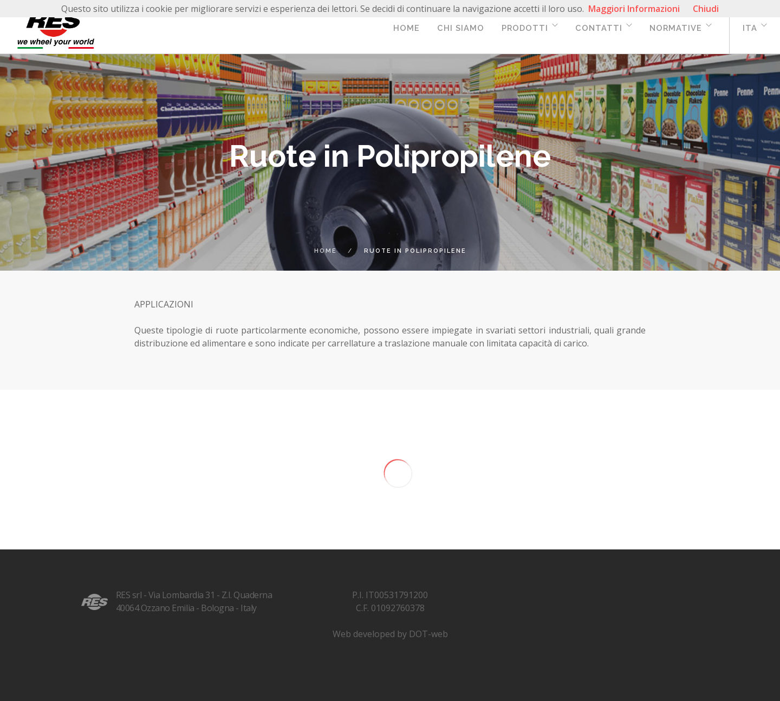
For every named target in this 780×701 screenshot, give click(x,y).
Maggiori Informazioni (634, 9)
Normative (675, 27)
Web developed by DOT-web (390, 634)
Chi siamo (460, 27)
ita (750, 27)
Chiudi (706, 9)
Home (406, 27)
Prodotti (525, 27)
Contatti (598, 27)
